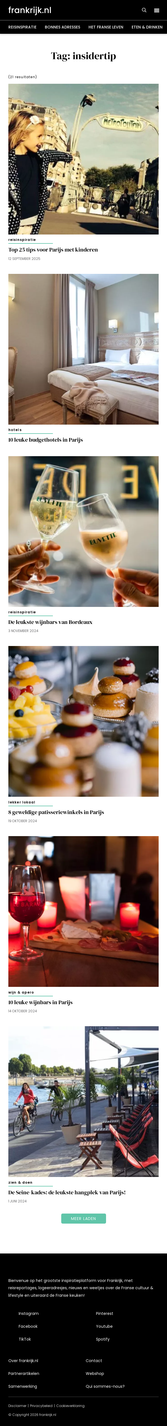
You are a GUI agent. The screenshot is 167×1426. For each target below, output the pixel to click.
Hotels (15, 429)
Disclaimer (17, 1405)
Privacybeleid (41, 1405)
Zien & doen (20, 1182)
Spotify (103, 1339)
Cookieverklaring (70, 1405)
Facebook (28, 1326)
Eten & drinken (147, 27)
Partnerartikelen (23, 1373)
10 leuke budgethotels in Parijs (45, 440)
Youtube (104, 1326)
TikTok (25, 1339)
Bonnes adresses (62, 27)
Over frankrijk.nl (23, 1360)
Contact (94, 1360)
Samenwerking (22, 1386)
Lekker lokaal (21, 802)
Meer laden (83, 1218)
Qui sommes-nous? (105, 1386)
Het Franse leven (106, 27)
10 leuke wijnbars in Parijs (40, 1002)
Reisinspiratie (22, 27)
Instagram (29, 1313)
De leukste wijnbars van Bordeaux (51, 622)
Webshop (95, 1373)
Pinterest (104, 1313)
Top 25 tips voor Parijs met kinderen (53, 249)
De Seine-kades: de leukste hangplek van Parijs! (67, 1192)
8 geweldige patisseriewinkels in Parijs (56, 812)
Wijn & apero (21, 992)
